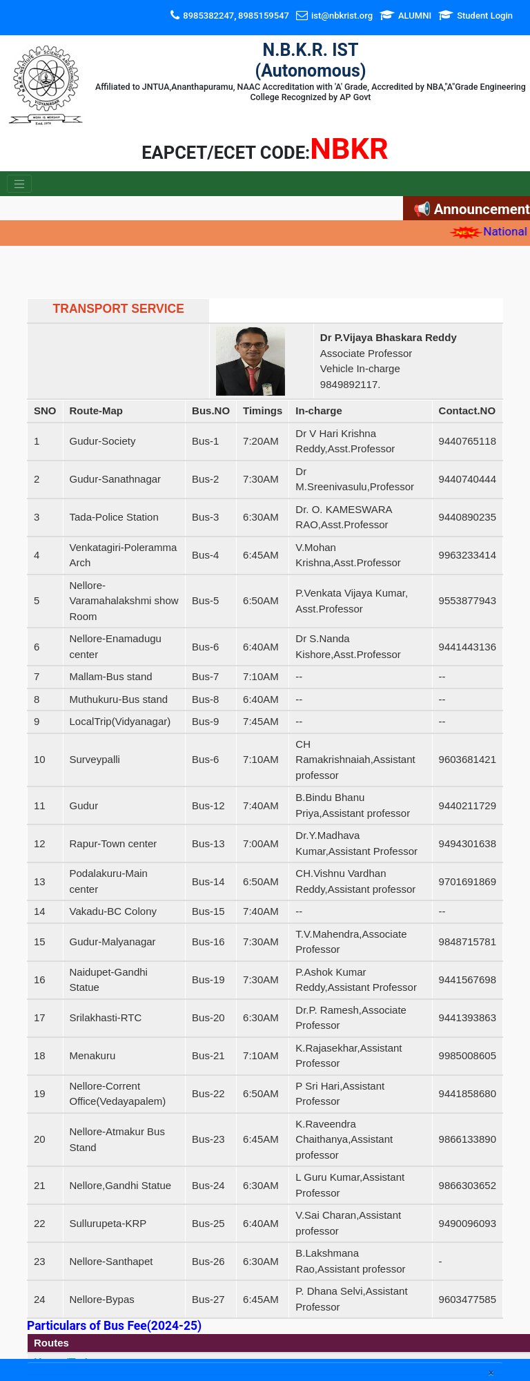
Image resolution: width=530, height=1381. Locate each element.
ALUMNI (414, 15)
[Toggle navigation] (19, 184)
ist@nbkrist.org (342, 15)
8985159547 (263, 15)
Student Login (485, 15)
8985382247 (208, 15)
